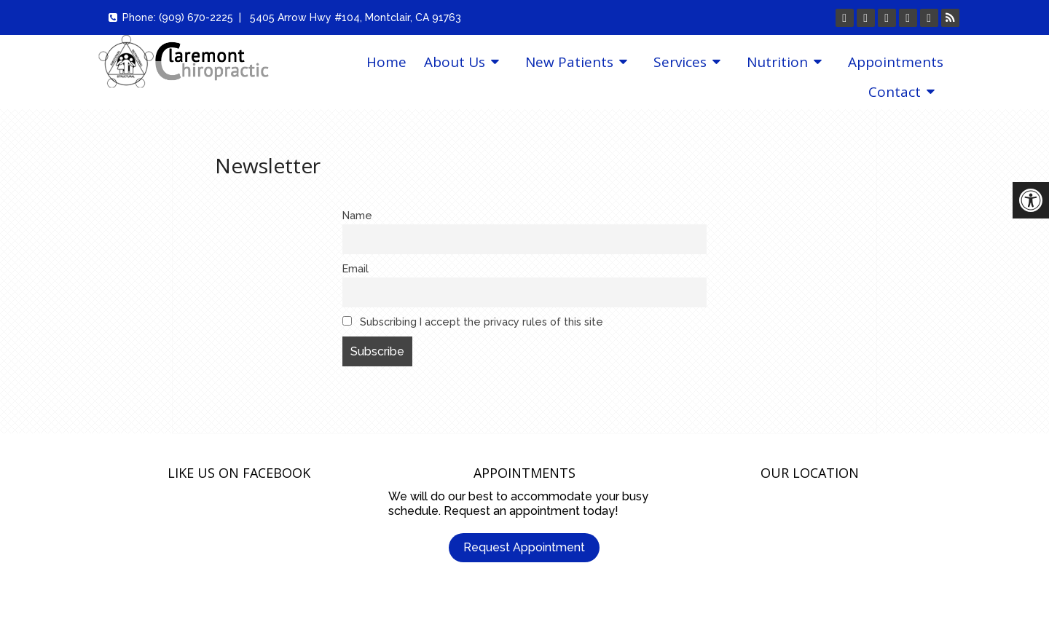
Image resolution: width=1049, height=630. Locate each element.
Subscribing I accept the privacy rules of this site (472, 321)
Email (355, 268)
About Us (454, 61)
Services (680, 61)
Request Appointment (524, 547)
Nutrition (777, 61)
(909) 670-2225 (196, 17)
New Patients (569, 61)
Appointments (895, 61)
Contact (894, 91)
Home (386, 61)
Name (357, 215)
